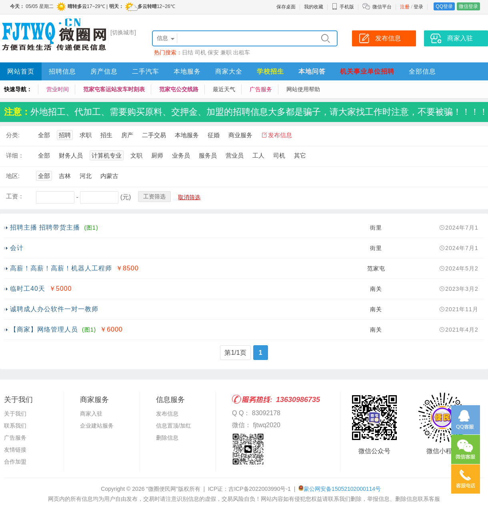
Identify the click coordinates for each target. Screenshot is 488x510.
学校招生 (270, 71)
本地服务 (187, 71)
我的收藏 (313, 7)
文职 (136, 155)
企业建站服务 (97, 425)
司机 (200, 52)
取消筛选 (189, 197)
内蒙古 (109, 175)
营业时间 (57, 89)
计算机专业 (107, 155)
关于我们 (15, 413)
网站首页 (20, 71)
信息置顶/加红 (173, 425)
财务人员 (71, 155)
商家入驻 (91, 413)
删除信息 (167, 437)
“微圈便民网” (162, 489)
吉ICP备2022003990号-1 (259, 489)
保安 (213, 52)
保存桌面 (286, 7)
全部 (44, 135)
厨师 (157, 155)
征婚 (214, 135)
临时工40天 (27, 288)
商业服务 (240, 135)
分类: (13, 135)
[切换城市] (123, 32)
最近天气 (224, 89)
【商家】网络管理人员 (44, 329)
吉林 (65, 175)
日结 (187, 52)
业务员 (181, 155)
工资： (15, 196)
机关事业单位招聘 (367, 71)
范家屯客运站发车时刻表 (114, 89)
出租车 (241, 52)
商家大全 (228, 71)
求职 (86, 135)
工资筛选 (154, 196)
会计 (17, 247)
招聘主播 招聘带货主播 (45, 227)
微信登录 (468, 6)
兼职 (226, 52)
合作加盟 (15, 461)
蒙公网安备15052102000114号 (342, 489)
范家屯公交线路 (178, 89)
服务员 (208, 155)
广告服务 (261, 89)
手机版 (343, 7)
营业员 (235, 155)
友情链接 (15, 449)
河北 (86, 175)
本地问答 (312, 71)
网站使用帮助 (303, 89)
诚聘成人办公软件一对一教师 (54, 309)
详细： (15, 155)
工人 (258, 155)
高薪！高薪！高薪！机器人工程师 (61, 268)
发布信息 (280, 135)
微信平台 (382, 7)
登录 (418, 7)
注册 (405, 7)
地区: (13, 175)
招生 (106, 135)
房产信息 (104, 71)
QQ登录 (444, 6)
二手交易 (154, 135)
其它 (300, 155)
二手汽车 (145, 71)
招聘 (65, 135)
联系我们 (15, 425)
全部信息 (422, 71)
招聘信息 (62, 71)
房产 (127, 135)
